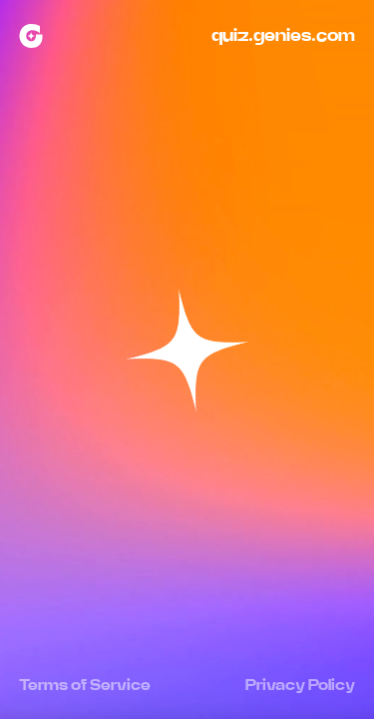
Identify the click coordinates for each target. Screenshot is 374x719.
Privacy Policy (300, 685)
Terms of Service (85, 685)
